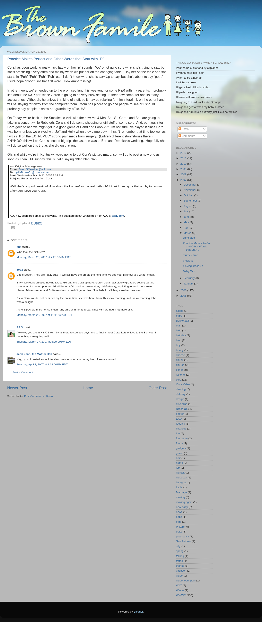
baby (179, 315)
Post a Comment (22, 372)
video (179, 575)
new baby (182, 507)
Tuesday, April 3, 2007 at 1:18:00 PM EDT (42, 364)
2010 (183, 163)
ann (19, 246)
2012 (183, 152)
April (187, 227)
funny (179, 443)
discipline (181, 404)
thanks (180, 565)
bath (178, 325)
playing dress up (193, 265)
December (190, 184)
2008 (183, 174)
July (186, 211)
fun (178, 433)
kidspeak (181, 477)
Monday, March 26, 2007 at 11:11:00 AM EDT (44, 314)
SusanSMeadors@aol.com (34, 169)
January (189, 283)
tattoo (179, 560)
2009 (183, 169)
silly (178, 546)
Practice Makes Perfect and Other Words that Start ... (197, 246)
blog (178, 340)
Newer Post (17, 388)
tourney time (190, 255)
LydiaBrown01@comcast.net (32, 172)
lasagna (181, 482)
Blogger (138, 611)
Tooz (20, 269)
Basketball (182, 320)
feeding (180, 423)
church (180, 364)
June (187, 216)
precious (188, 260)
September (191, 200)
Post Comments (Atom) (38, 396)
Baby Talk (189, 271)
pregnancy (182, 536)
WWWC (181, 595)
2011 (183, 158)
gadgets (181, 448)
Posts (183, 128)
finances (181, 428)
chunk (179, 359)
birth (178, 330)
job (178, 467)
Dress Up (181, 408)
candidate (189, 237)
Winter (180, 590)
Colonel (180, 374)
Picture (180, 526)
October (189, 195)
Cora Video (183, 384)
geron (179, 453)
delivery (181, 394)
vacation (181, 570)
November (190, 189)
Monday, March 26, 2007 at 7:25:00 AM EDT (44, 257)
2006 (183, 290)
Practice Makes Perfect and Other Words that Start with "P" (55, 59)
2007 (183, 179)
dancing (181, 389)
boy (178, 345)
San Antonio (183, 541)
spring (180, 551)
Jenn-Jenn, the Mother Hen (34, 354)
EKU (179, 418)
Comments (186, 135)
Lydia (179, 487)
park (178, 521)
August (188, 206)
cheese (180, 355)
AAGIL (21, 327)
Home (88, 388)
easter (180, 413)
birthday (181, 335)
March (188, 233)
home (179, 462)
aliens (179, 310)
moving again (184, 502)
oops (179, 516)
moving (180, 497)
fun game (181, 438)
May (187, 222)
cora (178, 379)
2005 (183, 295)
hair (178, 458)
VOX (179, 585)
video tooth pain (185, 580)
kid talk (180, 472)
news (179, 511)
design (180, 399)
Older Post (158, 388)
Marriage (181, 492)
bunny (180, 350)
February (189, 278)
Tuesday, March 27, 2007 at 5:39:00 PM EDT (44, 341)
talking (180, 555)
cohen (180, 369)
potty (179, 531)
